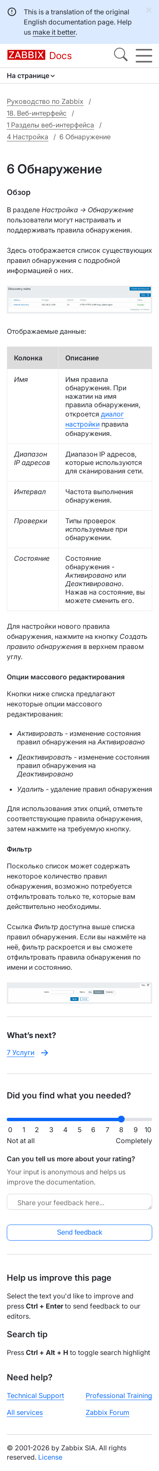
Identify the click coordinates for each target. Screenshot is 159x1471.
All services (25, 1412)
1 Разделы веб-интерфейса (50, 125)
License (50, 1457)
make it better (54, 32)
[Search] (121, 56)
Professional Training (119, 1395)
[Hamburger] (144, 55)
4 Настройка (27, 136)
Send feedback (79, 1232)
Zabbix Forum (107, 1412)
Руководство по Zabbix (45, 101)
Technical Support (35, 1395)
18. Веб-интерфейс (37, 113)
